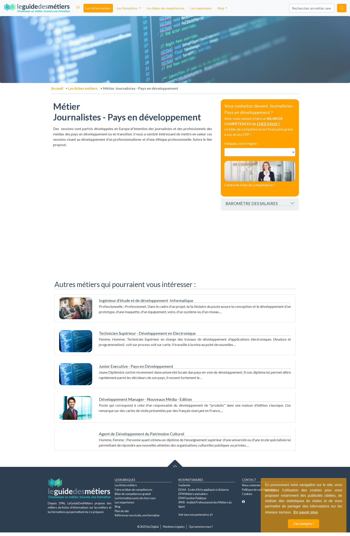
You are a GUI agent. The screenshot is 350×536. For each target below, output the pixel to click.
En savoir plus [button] (306, 512)
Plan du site (122, 511)
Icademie (184, 485)
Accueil (57, 88)
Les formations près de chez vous (135, 498)
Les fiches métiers (98, 8)
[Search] (312, 8)
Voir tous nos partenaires (195, 514)
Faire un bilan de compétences (133, 489)
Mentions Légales (174, 526)
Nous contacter (251, 485)
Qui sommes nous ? (201, 526)
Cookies (247, 494)
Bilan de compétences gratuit (133, 494)
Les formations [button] (127, 8)
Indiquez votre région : (241, 143)
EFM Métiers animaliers (193, 494)
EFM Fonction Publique (192, 498)
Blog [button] (221, 8)
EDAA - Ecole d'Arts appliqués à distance (203, 489)
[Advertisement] (132, 182)
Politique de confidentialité (258, 489)
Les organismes (201, 8)
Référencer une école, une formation (137, 515)
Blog (117, 506)
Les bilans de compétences (165, 8)
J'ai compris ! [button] (303, 524)
